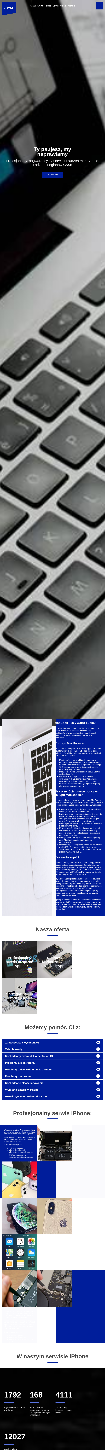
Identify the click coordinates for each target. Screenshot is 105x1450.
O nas (33, 6)
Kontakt (71, 6)
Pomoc (48, 6)
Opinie (63, 6)
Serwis (56, 6)
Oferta (40, 6)
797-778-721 (52, 177)
